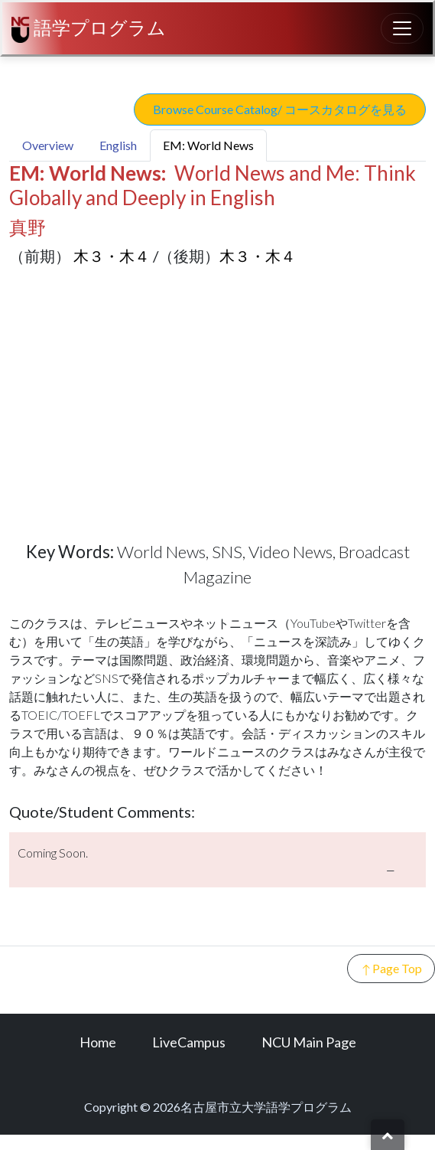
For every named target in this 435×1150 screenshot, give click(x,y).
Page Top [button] (391, 968)
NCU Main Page (308, 1042)
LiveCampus (189, 1042)
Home (98, 1042)
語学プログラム (88, 29)
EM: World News (208, 145)
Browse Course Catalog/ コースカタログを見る (280, 109)
